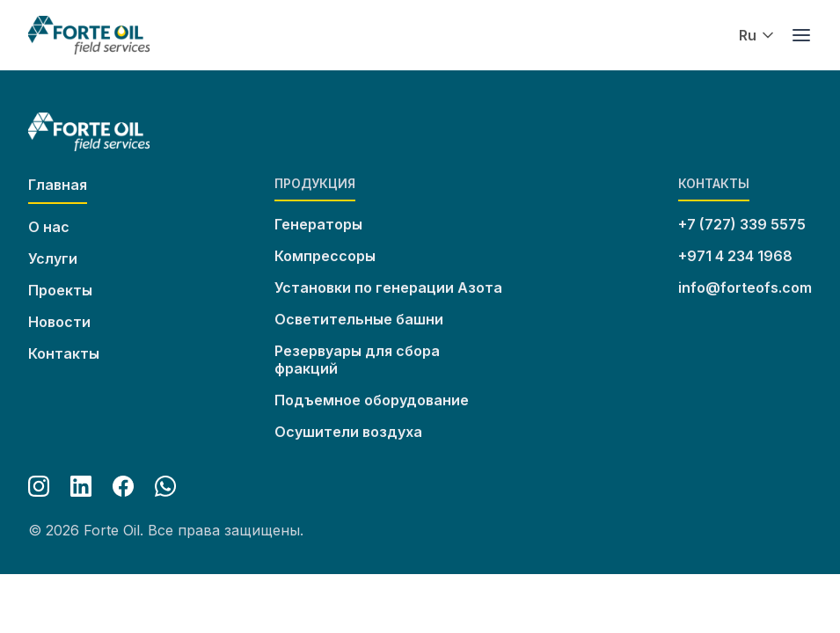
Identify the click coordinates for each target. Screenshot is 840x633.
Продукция (314, 183)
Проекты (60, 290)
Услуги (52, 258)
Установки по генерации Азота (388, 287)
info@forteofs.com (745, 287)
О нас (48, 227)
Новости (59, 322)
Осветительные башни (358, 319)
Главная (57, 184)
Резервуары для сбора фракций (357, 359)
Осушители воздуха (348, 431)
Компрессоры (325, 256)
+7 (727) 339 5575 (742, 224)
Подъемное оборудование (371, 400)
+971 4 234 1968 (735, 256)
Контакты (63, 353)
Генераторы (318, 224)
